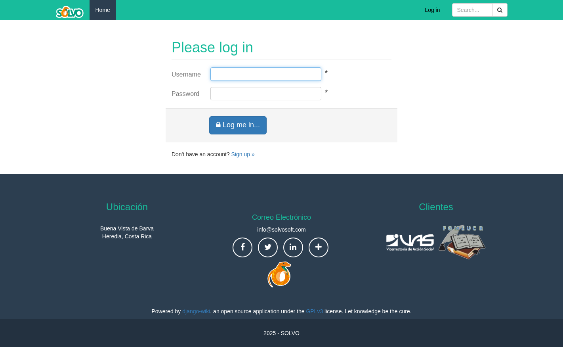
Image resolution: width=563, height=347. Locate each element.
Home (102, 10)
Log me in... (238, 125)
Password (185, 93)
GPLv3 (314, 311)
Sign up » (243, 154)
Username (185, 74)
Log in (432, 10)
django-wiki (196, 311)
